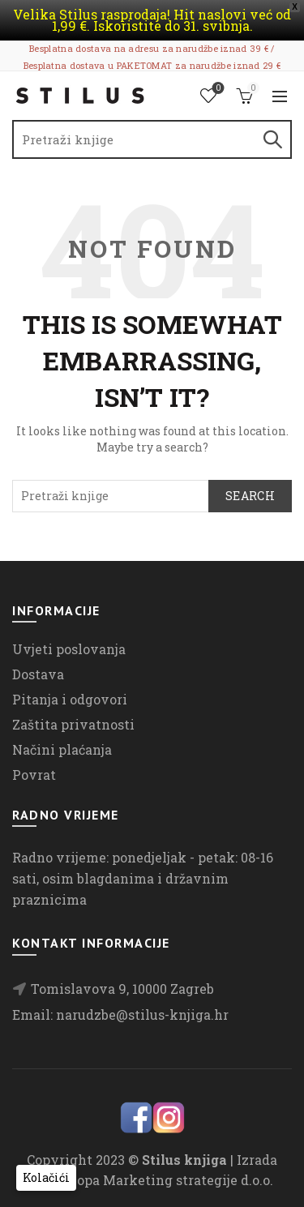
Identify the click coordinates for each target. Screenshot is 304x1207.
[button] (46, 1178)
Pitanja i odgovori (69, 699)
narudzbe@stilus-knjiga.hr (142, 1014)
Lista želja (216, 88)
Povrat (34, 774)
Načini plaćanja (62, 749)
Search (271, 139)
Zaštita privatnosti (73, 724)
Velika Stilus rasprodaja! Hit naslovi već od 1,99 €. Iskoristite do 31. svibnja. (152, 20)
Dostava (38, 674)
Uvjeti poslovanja (69, 648)
